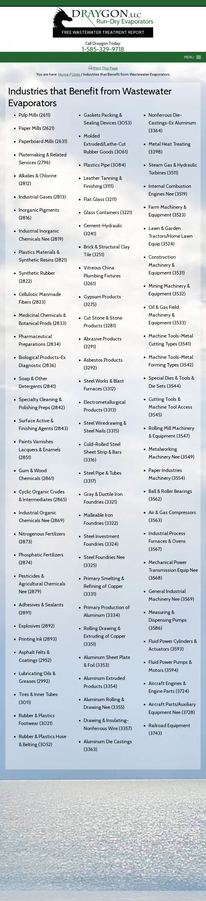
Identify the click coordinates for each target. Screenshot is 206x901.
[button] (189, 57)
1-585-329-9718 (103, 49)
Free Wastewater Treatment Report (103, 32)
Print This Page (105, 68)
